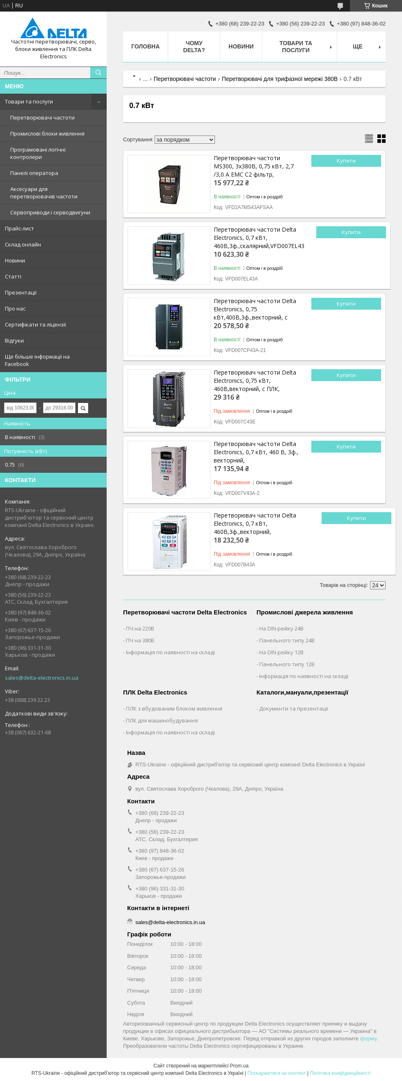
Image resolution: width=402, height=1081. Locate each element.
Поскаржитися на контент (276, 1073)
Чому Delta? (194, 46)
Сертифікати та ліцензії (35, 324)
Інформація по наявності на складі (170, 652)
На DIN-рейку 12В (281, 652)
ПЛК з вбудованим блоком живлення (174, 708)
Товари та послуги (29, 101)
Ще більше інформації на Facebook (37, 360)
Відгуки (14, 340)
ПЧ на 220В (140, 628)
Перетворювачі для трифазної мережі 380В (280, 79)
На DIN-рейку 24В (281, 628)
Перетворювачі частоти (42, 117)
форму (368, 1038)
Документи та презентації (293, 708)
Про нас (15, 308)
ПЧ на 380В (140, 640)
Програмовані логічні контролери (38, 153)
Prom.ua (239, 1066)
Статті (13, 276)
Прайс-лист (19, 228)
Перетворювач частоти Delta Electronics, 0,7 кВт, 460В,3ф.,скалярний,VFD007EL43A (259, 237)
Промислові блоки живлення (47, 133)
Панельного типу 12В (287, 664)
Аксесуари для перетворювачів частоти (44, 192)
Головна (145, 46)
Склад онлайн (23, 244)
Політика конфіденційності (340, 1073)
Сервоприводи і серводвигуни (50, 212)
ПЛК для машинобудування (162, 720)
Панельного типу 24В (287, 640)
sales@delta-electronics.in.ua (41, 677)
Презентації (21, 292)
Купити (346, 160)
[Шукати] (98, 73)
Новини (15, 260)
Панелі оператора (34, 173)
